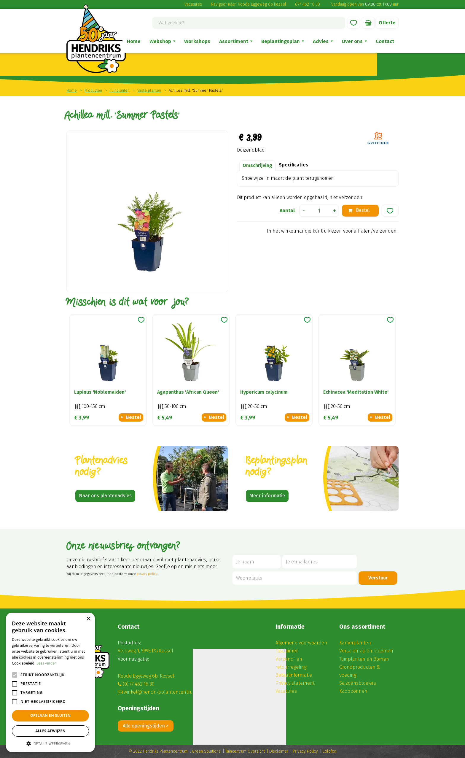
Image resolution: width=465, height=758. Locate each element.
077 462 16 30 (307, 4)
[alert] (50, 682)
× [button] (88, 619)
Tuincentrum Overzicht (245, 751)
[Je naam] (256, 561)
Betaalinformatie (294, 675)
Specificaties (293, 165)
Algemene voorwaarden (301, 643)
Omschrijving (257, 165)
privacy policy (147, 574)
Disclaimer (287, 651)
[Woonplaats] (294, 578)
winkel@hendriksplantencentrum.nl (163, 692)
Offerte (387, 23)
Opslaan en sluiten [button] (50, 715)
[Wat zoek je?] (248, 23)
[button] (50, 743)
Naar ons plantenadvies (105, 495)
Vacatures (193, 4)
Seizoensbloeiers (357, 683)
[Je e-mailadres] (319, 561)
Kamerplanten (355, 643)
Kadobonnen (353, 691)
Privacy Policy (305, 751)
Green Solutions (206, 751)
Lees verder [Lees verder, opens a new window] (46, 663)
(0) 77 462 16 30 (139, 684)
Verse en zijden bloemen (366, 651)
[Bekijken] (368, 23)
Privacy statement (295, 683)
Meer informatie (267, 495)
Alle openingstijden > (145, 726)
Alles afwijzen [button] (50, 730)
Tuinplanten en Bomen (364, 659)
